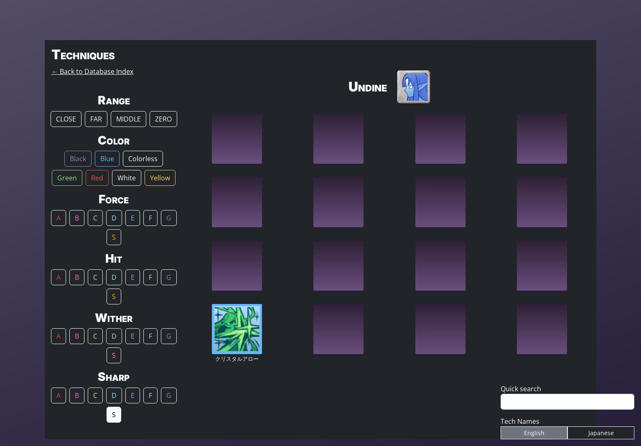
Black (78, 158)
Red (97, 177)
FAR (96, 119)
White (126, 177)
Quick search (521, 388)
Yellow (160, 177)
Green (67, 177)
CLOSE (66, 119)
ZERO (163, 119)
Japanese (601, 433)
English (534, 433)
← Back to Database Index (92, 71)
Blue (107, 158)
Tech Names (520, 421)
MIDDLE (128, 119)
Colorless (143, 158)
